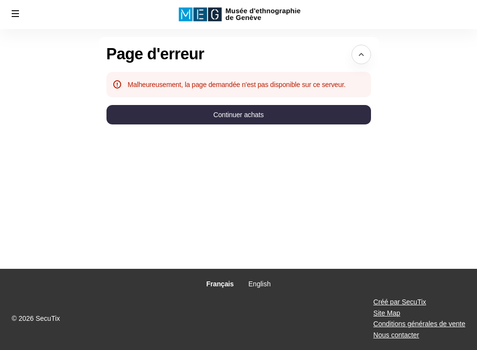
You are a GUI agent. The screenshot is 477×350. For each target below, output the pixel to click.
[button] (15, 13)
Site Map (386, 313)
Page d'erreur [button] (155, 54)
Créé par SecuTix (399, 302)
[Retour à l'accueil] (238, 14)
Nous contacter (396, 335)
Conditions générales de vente (419, 324)
